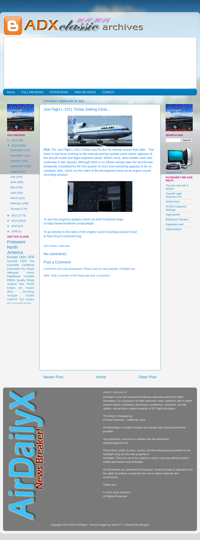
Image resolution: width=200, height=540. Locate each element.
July (13, 176)
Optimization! (174, 229)
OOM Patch (173, 201)
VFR (31, 257)
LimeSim (29, 276)
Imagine (30, 287)
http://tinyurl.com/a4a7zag (64, 236)
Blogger (144, 524)
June (13, 182)
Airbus (30, 272)
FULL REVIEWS (32, 92)
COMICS (108, 92)
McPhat (27, 303)
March (14, 198)
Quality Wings (25, 280)
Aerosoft (12, 261)
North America (15, 250)
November (17, 155)
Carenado (13, 264)
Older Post (148, 377)
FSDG (30, 283)
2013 (14, 145)
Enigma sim (14, 287)
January (15, 208)
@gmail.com (120, 442)
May (13, 187)
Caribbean (28, 264)
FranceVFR (17, 303)
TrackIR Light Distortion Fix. (174, 195)
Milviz (10, 291)
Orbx (22, 257)
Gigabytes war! (175, 224)
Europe (12, 257)
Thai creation (26, 299)
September (17, 166)
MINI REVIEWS (85, 92)
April (13, 192)
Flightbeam (14, 276)
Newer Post (53, 377)
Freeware (16, 241)
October (15, 160)
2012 (14, 215)
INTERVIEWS (58, 92)
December (17, 150)
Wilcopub (12, 272)
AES (9, 303)
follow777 (117, 524)
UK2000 (29, 295)
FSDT (23, 261)
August (15, 171)
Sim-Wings (28, 291)
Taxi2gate (12, 295)
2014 (14, 140)
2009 (14, 231)
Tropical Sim (15, 283)
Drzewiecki (13, 268)
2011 (14, 220)
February (16, 203)
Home (11, 92)
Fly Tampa (27, 268)
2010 (14, 225)
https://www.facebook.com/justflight (70, 223)
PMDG (11, 280)
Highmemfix (173, 214)
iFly (32, 261)
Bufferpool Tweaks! (177, 219)
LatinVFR (12, 299)
